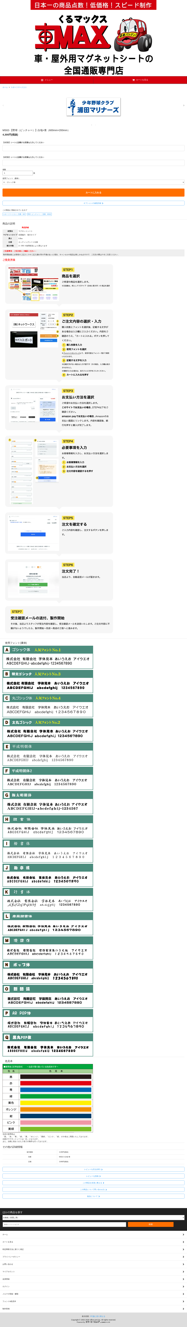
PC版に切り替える (97, 1316)
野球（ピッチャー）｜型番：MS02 (39, 214)
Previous (3, 105)
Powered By (93, 1322)
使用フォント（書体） (11, 178)
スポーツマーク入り (19, 87)
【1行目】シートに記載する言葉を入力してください (23, 142)
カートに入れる (93, 192)
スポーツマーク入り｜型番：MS (14, 214)
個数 (4, 170)
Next (184, 105)
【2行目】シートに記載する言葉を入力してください (23, 157)
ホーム (5, 87)
